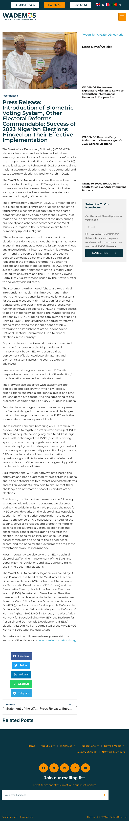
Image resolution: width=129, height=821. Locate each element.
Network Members (113, 751)
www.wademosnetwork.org (57, 640)
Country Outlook (86, 751)
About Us (48, 746)
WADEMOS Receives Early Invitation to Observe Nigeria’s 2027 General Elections (102, 140)
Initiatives (67, 746)
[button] (21, 656)
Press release (10, 95)
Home (31, 745)
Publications (90, 746)
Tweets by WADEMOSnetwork (102, 34)
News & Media (114, 746)
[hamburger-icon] (122, 17)
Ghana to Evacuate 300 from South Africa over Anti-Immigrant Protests (104, 187)
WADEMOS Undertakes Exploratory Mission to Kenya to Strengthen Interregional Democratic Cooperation (103, 92)
